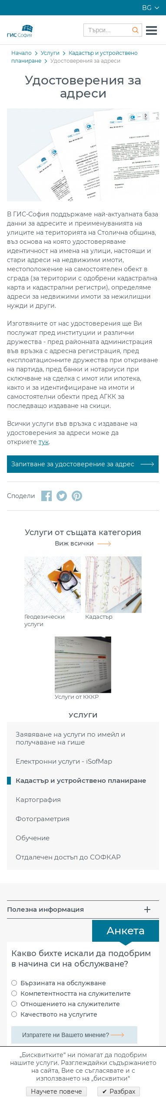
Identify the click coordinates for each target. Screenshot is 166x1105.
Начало (21, 53)
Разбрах (122, 1091)
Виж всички (74, 543)
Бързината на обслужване (63, 983)
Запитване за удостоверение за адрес (73, 464)
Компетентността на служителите (75, 993)
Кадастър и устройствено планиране (81, 780)
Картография (38, 799)
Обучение (33, 838)
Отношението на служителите (70, 1004)
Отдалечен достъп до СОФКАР (68, 857)
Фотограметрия (43, 819)
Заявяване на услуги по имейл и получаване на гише (70, 738)
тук (44, 442)
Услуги (50, 53)
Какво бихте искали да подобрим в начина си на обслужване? (81, 959)
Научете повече (56, 1091)
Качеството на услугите (58, 1014)
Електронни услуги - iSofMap (64, 761)
